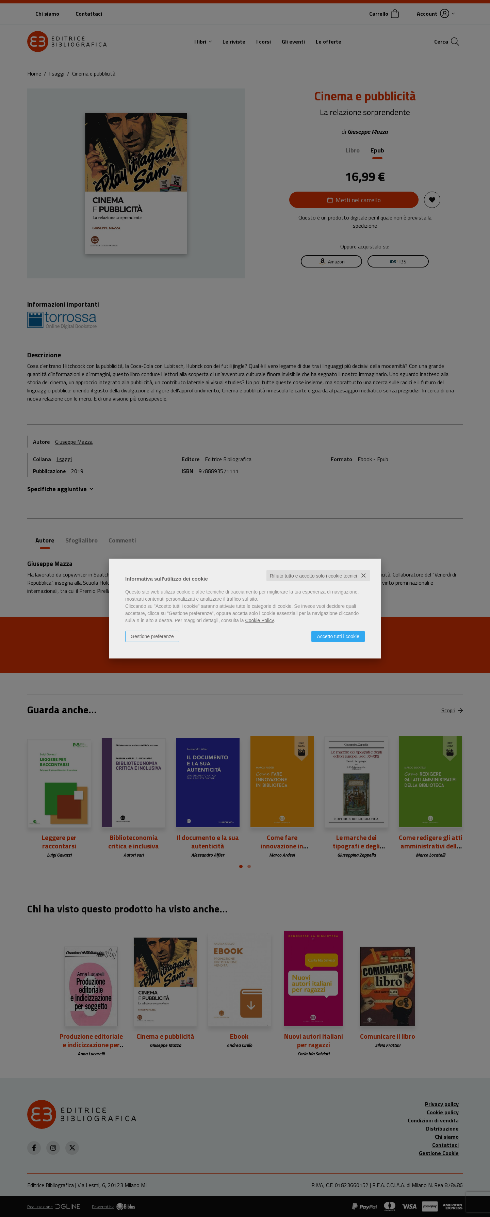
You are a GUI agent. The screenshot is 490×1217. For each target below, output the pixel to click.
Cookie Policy (259, 620)
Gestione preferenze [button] (152, 636)
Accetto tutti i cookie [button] (338, 636)
